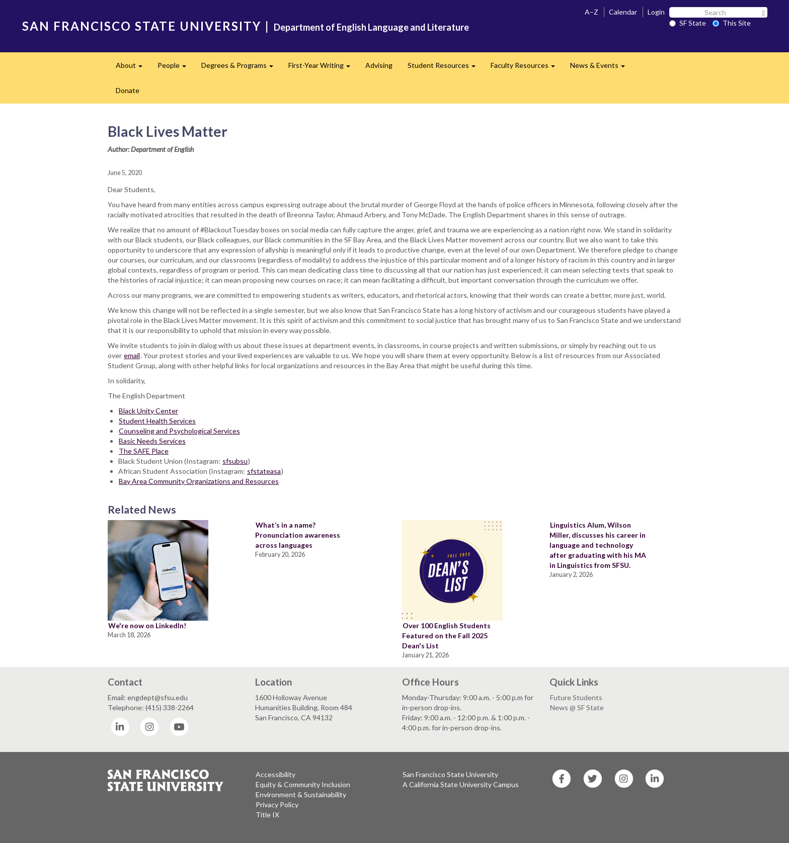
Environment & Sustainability (301, 794)
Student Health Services (157, 420)
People (175, 68)
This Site (732, 23)
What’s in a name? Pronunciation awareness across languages (297, 535)
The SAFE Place (144, 451)
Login (656, 12)
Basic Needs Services (152, 441)
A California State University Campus (461, 784)
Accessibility (275, 774)
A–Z (591, 12)
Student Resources (445, 68)
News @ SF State (577, 707)
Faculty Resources (527, 68)
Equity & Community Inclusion (303, 784)
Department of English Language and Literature (371, 27)
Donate (127, 90)
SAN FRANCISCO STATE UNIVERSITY (141, 26)
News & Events (601, 68)
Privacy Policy (277, 804)
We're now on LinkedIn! (147, 625)
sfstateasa (264, 471)
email (132, 355)
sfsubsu (235, 461)
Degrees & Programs (241, 68)
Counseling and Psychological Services (179, 431)
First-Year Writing (323, 68)
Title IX (267, 814)
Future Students (576, 697)
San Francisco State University (450, 774)
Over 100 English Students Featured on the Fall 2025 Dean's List (446, 635)
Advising (378, 65)
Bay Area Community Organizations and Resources (199, 481)
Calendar (623, 12)
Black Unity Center (148, 410)
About (133, 68)
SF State (687, 23)
